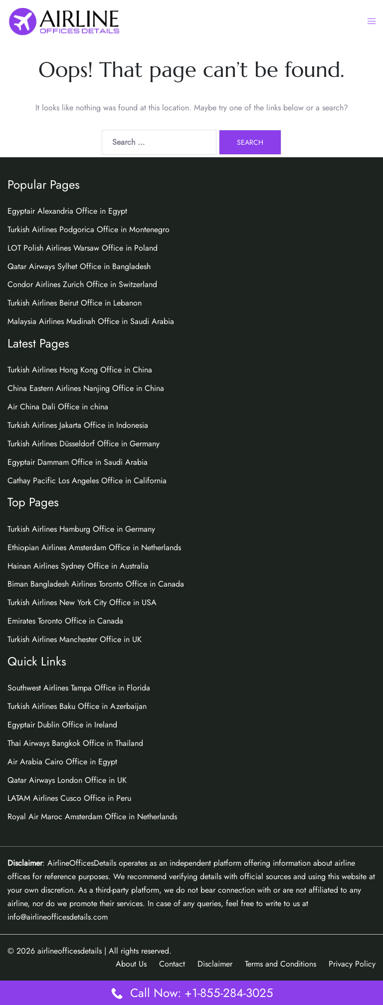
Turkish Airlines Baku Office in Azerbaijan (77, 706)
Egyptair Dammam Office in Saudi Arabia (77, 462)
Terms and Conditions (280, 964)
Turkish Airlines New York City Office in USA (82, 602)
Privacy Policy (352, 964)
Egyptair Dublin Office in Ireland (62, 724)
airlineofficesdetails (69, 951)
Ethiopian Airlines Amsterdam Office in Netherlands (94, 547)
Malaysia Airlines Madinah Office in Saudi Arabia (90, 321)
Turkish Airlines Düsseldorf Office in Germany (83, 443)
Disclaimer (214, 964)
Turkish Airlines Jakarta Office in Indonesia (77, 425)
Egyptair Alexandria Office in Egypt (67, 211)
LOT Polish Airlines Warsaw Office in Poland (82, 248)
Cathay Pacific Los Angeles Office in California (87, 480)
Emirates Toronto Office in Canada (65, 621)
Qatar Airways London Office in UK (67, 780)
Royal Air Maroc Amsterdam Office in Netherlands (92, 816)
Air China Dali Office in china (57, 406)
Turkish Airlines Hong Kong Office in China (79, 369)
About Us (131, 964)
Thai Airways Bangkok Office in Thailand (75, 743)
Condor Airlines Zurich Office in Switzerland (82, 284)
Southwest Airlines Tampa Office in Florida (78, 687)
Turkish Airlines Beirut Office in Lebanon (74, 303)
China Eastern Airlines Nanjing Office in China (85, 388)
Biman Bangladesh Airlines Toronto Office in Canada (95, 584)
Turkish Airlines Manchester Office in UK (74, 639)
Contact (172, 964)
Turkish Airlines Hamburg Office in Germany (81, 529)
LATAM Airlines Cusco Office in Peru (69, 798)
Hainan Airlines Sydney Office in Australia (78, 566)
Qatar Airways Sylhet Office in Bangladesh (79, 266)
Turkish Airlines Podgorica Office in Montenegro (88, 229)
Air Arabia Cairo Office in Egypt (62, 761)
